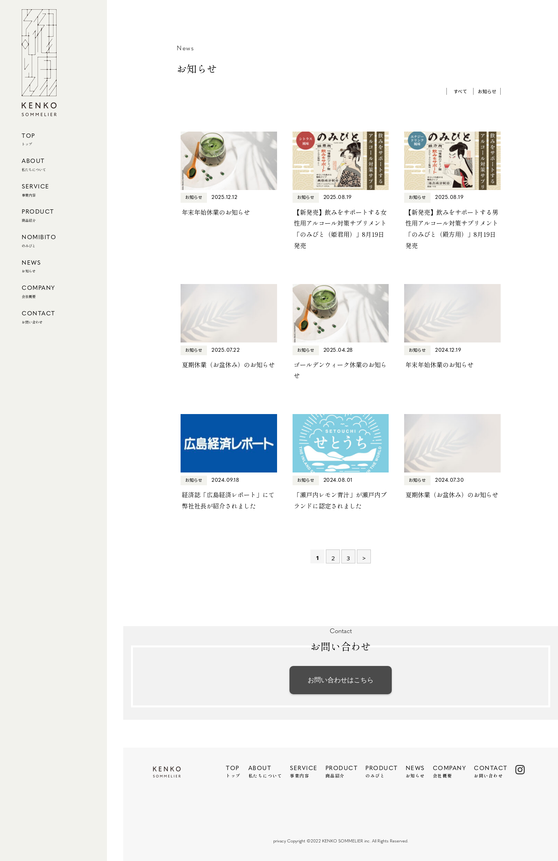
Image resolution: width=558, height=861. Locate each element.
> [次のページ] (364, 558)
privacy (279, 841)
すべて (460, 91)
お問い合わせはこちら (341, 679)
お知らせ (487, 91)
